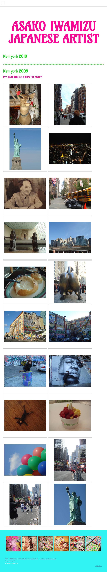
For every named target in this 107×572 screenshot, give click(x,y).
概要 (6, 558)
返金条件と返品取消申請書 (28, 558)
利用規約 (13, 558)
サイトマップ (10, 561)
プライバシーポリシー (48, 558)
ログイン (98, 566)
